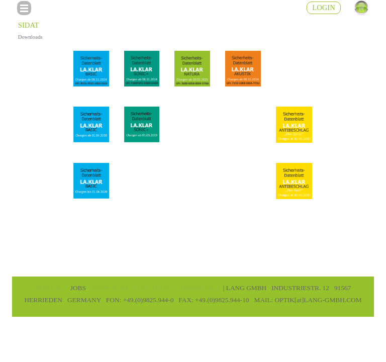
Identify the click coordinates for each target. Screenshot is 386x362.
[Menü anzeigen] (24, 8)
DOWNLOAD (200, 288)
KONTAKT (51, 288)
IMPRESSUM (108, 288)
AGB (140, 288)
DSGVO (163, 288)
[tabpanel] (193, 294)
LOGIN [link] (323, 8)
